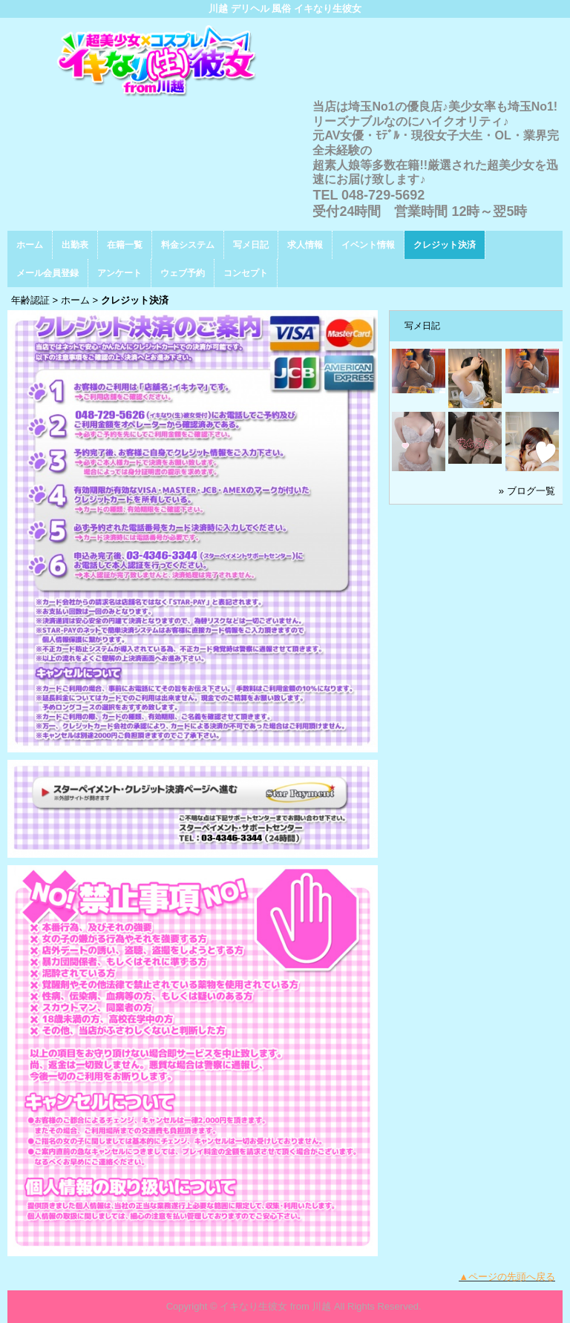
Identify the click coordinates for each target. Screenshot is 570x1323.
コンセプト (245, 273)
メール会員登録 (47, 273)
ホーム (29, 245)
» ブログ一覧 (527, 490)
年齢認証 (30, 300)
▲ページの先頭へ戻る (507, 1276)
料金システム (187, 245)
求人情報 (305, 245)
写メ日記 (251, 245)
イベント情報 (368, 245)
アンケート (119, 273)
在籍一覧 (124, 245)
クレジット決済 (444, 245)
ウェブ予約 (182, 273)
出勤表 (75, 245)
